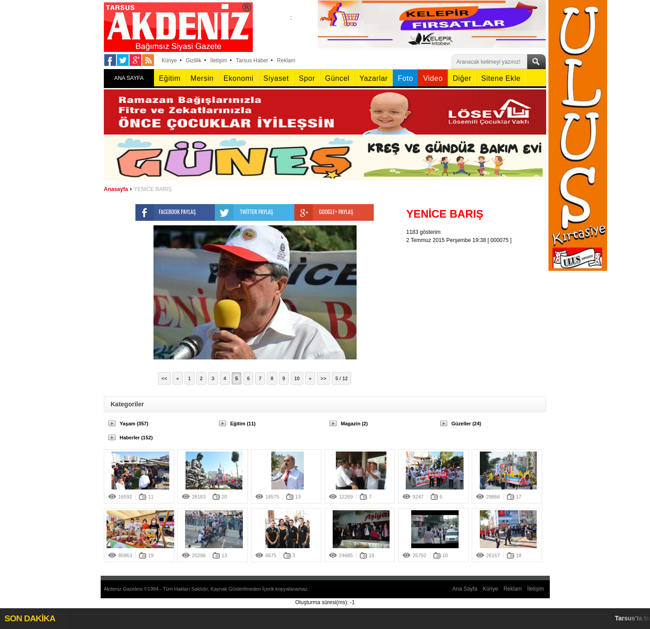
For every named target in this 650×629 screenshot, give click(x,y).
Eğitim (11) (242, 423)
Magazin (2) (354, 423)
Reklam (286, 60)
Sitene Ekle (500, 78)
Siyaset (276, 78)
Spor (307, 78)
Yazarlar (373, 78)
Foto (405, 78)
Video (432, 78)
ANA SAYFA (129, 78)
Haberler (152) (136, 437)
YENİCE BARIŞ (153, 189)
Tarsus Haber (252, 60)
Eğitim (170, 78)
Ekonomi (238, 78)
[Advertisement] (478, 300)
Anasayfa (116, 189)
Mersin (202, 78)
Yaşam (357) (134, 423)
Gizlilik (194, 60)
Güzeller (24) (466, 423)
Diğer (462, 78)
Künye (169, 60)
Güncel (337, 78)
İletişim (218, 60)
